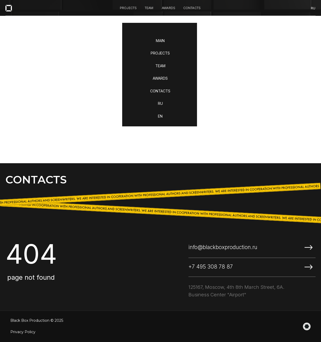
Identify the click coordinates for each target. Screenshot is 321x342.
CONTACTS (160, 91)
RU (160, 103)
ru (313, 8)
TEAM (160, 66)
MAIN (160, 40)
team (149, 8)
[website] (307, 326)
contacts (192, 8)
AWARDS (160, 78)
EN (160, 116)
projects (128, 8)
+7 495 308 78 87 (210, 266)
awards (168, 8)
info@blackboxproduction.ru (222, 247)
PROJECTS (160, 53)
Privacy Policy (22, 332)
